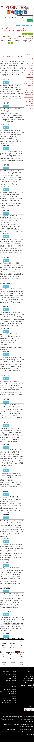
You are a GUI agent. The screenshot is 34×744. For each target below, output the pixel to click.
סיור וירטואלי (12, 694)
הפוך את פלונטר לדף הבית (8, 692)
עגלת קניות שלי (29, 683)
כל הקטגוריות (27, 34)
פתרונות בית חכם (28, 97)
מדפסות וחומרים (28, 70)
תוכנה (31, 103)
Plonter (19, 26)
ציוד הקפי (30, 99)
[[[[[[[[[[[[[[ (29, 41)
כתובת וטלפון (30, 676)
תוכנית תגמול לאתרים (9, 698)
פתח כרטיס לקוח (29, 678)
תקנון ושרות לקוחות (28, 681)
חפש (30, 21)
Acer (21, 641)
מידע (6, 82)
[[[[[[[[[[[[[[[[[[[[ (15, 41)
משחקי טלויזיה (29, 95)
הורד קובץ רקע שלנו (10, 689)
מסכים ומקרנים (29, 81)
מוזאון (14, 696)
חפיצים (31, 66)
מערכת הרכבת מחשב (9, 700)
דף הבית (31, 674)
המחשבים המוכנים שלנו (9, 703)
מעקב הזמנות (12, 683)
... (22, 652)
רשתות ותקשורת (29, 101)
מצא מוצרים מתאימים (10, 43)
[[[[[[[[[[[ (22, 41)
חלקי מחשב (30, 63)
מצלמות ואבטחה (28, 92)
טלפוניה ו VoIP (29, 68)
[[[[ (7, 41)
